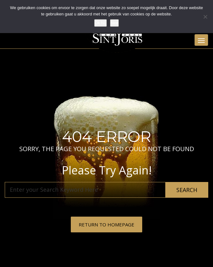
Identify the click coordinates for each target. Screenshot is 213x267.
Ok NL (100, 22)
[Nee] (205, 17)
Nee (114, 22)
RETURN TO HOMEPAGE (106, 224)
